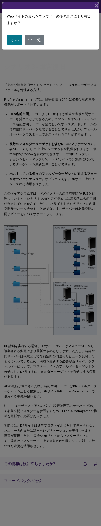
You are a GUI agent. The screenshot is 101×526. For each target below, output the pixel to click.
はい (14, 39)
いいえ (34, 39)
